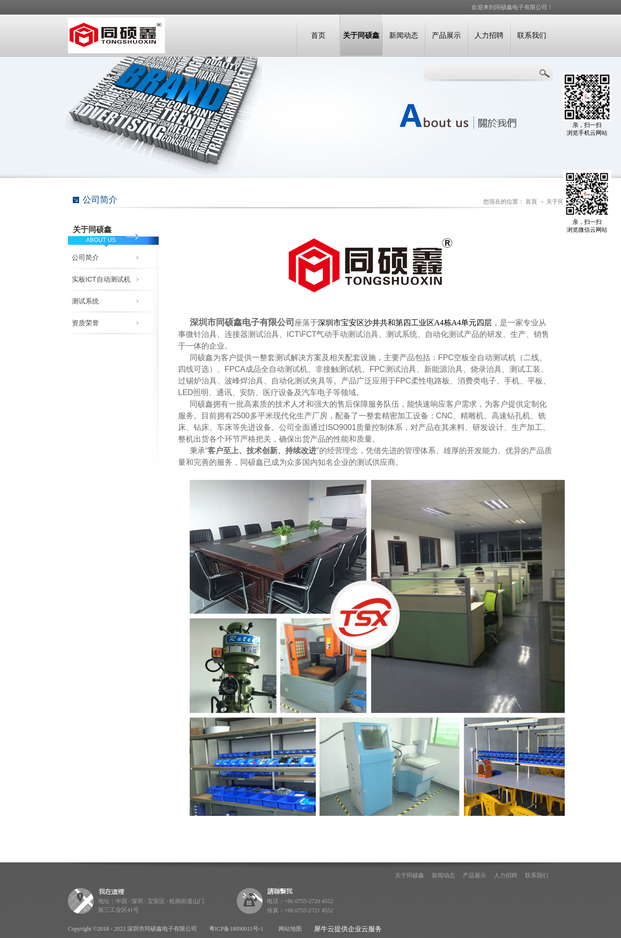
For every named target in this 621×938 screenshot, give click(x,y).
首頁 (531, 201)
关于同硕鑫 (560, 201)
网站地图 (289, 928)
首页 (318, 35)
